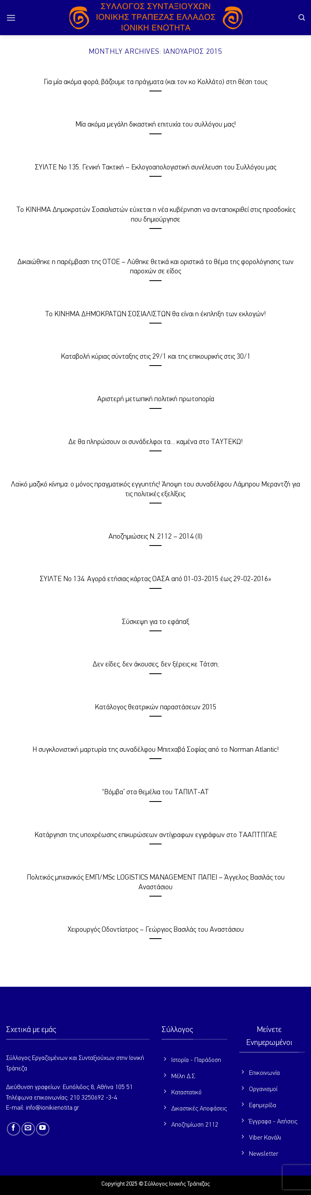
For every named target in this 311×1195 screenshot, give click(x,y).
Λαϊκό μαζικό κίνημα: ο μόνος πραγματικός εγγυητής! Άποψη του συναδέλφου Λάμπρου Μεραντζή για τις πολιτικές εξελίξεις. (155, 489)
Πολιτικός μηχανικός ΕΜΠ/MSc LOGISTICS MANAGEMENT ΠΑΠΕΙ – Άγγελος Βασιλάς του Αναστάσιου (156, 882)
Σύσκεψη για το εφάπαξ (155, 622)
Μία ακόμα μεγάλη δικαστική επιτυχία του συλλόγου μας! (155, 124)
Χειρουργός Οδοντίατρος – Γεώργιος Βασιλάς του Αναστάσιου (156, 929)
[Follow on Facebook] (13, 1129)
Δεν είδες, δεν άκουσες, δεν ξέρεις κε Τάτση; (156, 664)
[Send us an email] (28, 1129)
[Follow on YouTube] (42, 1129)
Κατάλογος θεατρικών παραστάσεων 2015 (156, 707)
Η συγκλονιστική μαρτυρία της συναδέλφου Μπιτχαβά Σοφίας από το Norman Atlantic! (155, 749)
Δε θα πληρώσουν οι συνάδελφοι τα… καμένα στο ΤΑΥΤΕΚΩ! (155, 442)
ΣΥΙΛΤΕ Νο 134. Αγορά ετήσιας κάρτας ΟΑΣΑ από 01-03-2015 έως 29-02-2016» (155, 579)
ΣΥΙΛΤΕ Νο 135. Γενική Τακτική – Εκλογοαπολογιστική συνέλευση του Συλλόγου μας (155, 167)
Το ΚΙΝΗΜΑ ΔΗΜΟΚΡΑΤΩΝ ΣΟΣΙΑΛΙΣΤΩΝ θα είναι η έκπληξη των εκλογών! (155, 314)
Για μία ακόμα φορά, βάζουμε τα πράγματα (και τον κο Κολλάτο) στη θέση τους (155, 82)
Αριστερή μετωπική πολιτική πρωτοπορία (155, 399)
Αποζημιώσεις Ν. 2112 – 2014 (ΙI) (155, 536)
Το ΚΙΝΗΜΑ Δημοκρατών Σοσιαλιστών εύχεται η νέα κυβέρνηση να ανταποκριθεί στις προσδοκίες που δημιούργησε (155, 214)
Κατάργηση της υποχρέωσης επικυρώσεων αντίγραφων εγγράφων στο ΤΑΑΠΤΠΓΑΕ (155, 835)
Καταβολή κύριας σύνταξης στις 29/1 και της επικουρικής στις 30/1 (156, 356)
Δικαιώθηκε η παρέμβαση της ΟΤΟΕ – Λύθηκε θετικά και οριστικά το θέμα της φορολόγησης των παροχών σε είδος (155, 266)
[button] (11, 17)
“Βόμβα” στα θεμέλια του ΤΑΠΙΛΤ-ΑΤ (155, 792)
